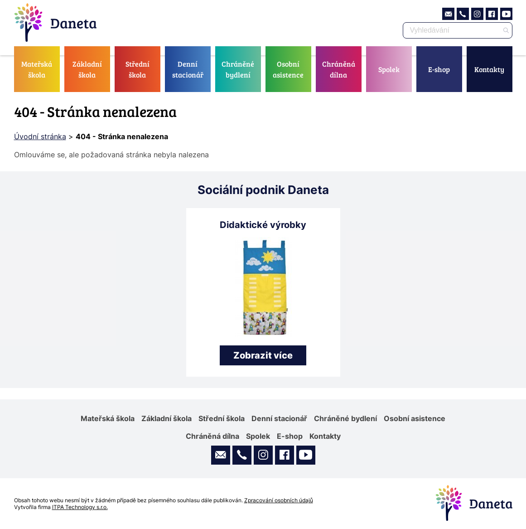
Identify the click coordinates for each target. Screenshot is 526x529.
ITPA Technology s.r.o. (80, 507)
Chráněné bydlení (238, 69)
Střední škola (137, 69)
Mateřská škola (36, 69)
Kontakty (489, 69)
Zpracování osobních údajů (278, 500)
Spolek (389, 69)
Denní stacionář (187, 69)
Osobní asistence (288, 69)
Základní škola (87, 69)
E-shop (439, 69)
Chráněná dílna (338, 69)
